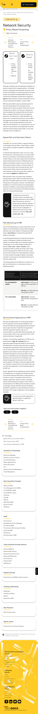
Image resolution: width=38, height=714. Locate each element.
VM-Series (6, 507)
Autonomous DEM (9, 598)
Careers (7, 676)
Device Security (8, 558)
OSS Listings (8, 664)
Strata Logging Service (10, 462)
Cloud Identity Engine (10, 460)
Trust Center (8, 693)
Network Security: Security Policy (25, 12)
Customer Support (10, 679)
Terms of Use (8, 695)
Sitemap (7, 666)
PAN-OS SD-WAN (8, 502)
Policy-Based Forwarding (10, 14)
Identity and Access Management (13, 469)
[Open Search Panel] (11, 4)
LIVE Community (9, 681)
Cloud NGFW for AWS (10, 490)
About (6, 674)
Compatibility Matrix (10, 662)
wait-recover (21, 246)
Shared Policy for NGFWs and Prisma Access (16, 577)
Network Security (11, 12)
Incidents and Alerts (9, 593)
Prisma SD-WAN (8, 530)
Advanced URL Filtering (10, 551)
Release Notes (9, 656)
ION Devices (7, 533)
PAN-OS (6, 500)
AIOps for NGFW (8, 485)
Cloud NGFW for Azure (10, 493)
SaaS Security (7, 563)
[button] (36, 571)
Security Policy (23, 634)
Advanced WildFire (9, 549)
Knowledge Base (9, 683)
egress (5, 99)
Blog (6, 660)
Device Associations (9, 464)
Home (4, 12)
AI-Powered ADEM (9, 525)
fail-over (11, 246)
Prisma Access (8, 521)
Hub (5, 467)
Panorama (7, 635)
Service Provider (8, 504)
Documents (8, 697)
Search (6, 658)
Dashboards (7, 591)
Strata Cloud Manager (10, 455)
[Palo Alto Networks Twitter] (15, 703)
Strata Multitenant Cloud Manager (13, 523)
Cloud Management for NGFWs (12, 488)
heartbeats (12, 233)
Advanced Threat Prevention (11, 554)
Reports (6, 596)
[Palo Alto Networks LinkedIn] (11, 703)
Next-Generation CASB (10, 535)
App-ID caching (18, 341)
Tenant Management (9, 471)
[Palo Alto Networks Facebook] (6, 703)
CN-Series (6, 495)
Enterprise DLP (8, 561)
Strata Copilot (28, 4)
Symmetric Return (18, 173)
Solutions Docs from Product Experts (14, 626)
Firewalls (6, 497)
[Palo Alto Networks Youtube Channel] (19, 703)
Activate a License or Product (12, 457)
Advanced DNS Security (10, 556)
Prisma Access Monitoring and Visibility (14, 528)
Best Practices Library (9, 612)
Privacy (7, 691)
